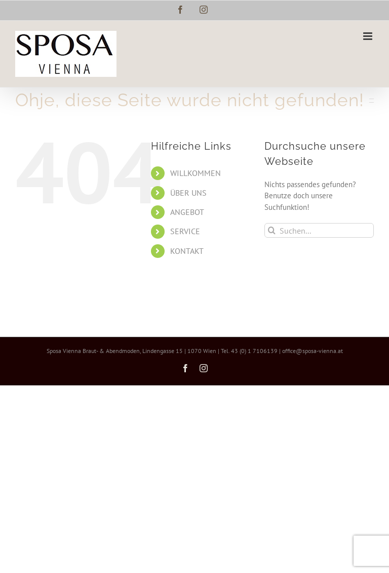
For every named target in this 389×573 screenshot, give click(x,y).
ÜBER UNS (188, 193)
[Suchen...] (319, 230)
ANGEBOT (187, 212)
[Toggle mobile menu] (368, 36)
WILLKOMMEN (195, 173)
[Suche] (271, 230)
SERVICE (185, 231)
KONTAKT (187, 251)
